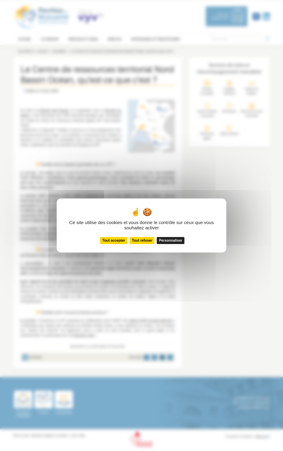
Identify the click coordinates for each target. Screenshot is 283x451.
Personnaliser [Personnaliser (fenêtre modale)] (170, 240)
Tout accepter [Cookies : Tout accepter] (113, 240)
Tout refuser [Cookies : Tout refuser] (142, 240)
